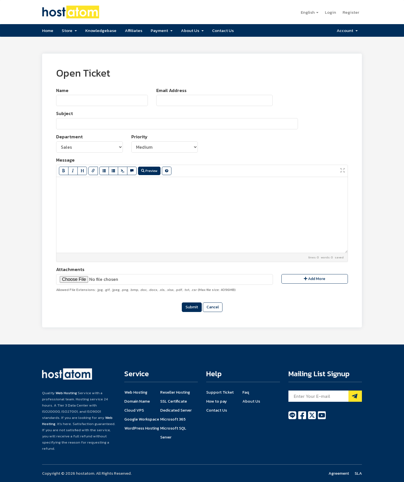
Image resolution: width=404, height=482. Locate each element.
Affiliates (133, 30)
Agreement (339, 473)
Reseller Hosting (175, 392)
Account (347, 30)
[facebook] (302, 418)
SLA (358, 473)
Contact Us (223, 30)
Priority (139, 137)
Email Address (171, 90)
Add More (314, 279)
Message (65, 160)
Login (330, 12)
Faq (245, 392)
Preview (149, 170)
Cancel (212, 307)
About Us (192, 30)
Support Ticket (220, 392)
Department (69, 137)
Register (351, 12)
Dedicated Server (176, 410)
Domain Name (137, 401)
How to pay (216, 401)
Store (69, 30)
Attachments (70, 269)
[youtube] (322, 418)
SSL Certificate (173, 401)
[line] (292, 418)
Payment (162, 30)
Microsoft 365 (173, 419)
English (309, 12)
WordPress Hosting (141, 428)
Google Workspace (141, 419)
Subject (64, 113)
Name (62, 90)
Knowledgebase (100, 30)
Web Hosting (66, 393)
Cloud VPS (134, 410)
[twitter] (312, 418)
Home (47, 30)
